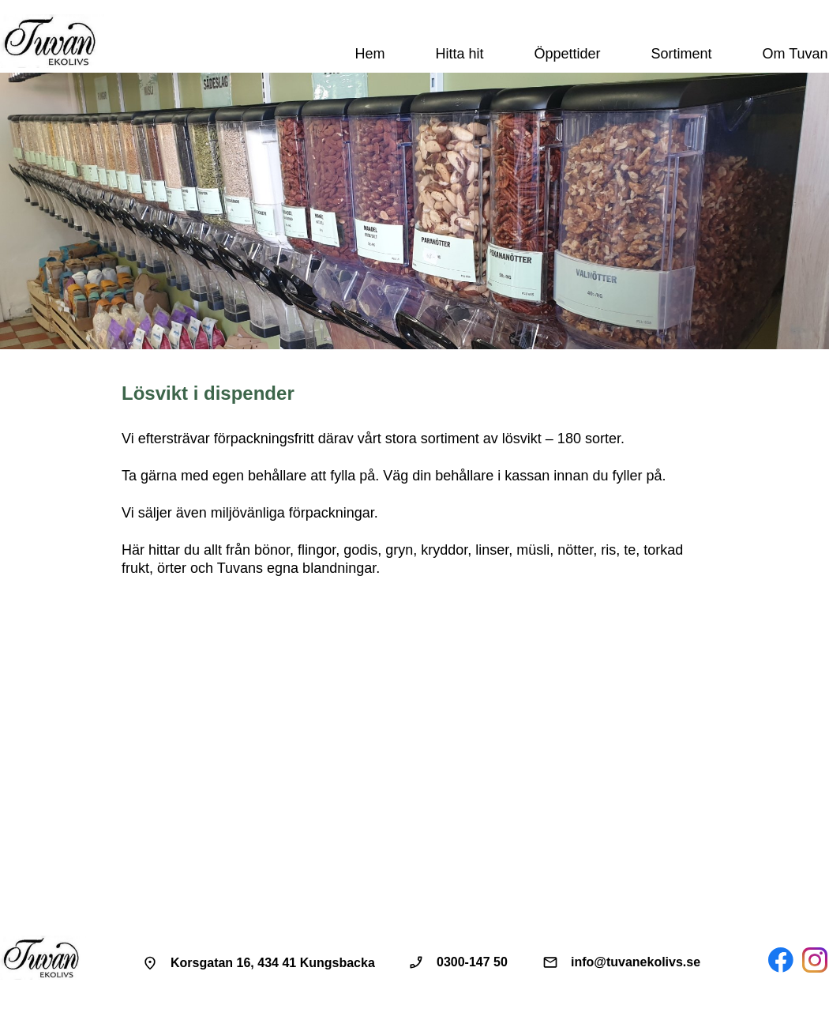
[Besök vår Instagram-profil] (814, 960)
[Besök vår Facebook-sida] (780, 960)
